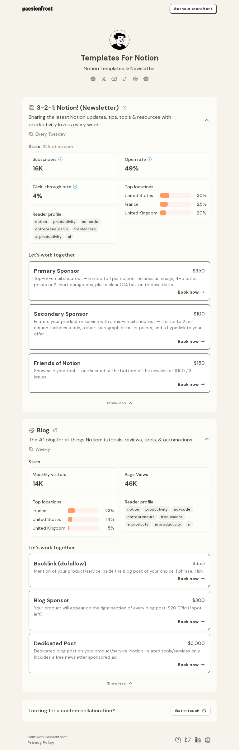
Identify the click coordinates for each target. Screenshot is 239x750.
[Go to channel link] (124, 107)
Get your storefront (193, 8)
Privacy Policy (40, 742)
